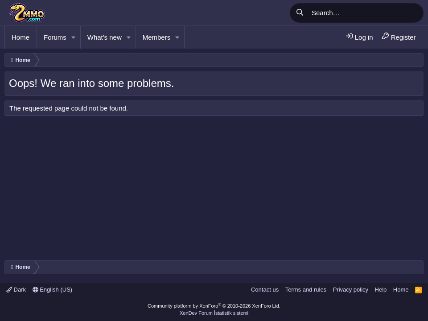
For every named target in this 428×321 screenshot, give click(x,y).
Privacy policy (350, 289)
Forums (55, 37)
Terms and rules (305, 289)
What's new (104, 37)
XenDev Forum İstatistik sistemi (214, 313)
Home (20, 37)
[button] (73, 37)
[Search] (366, 13)
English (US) (53, 289)
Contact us (265, 289)
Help (381, 289)
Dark (16, 289)
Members (157, 37)
